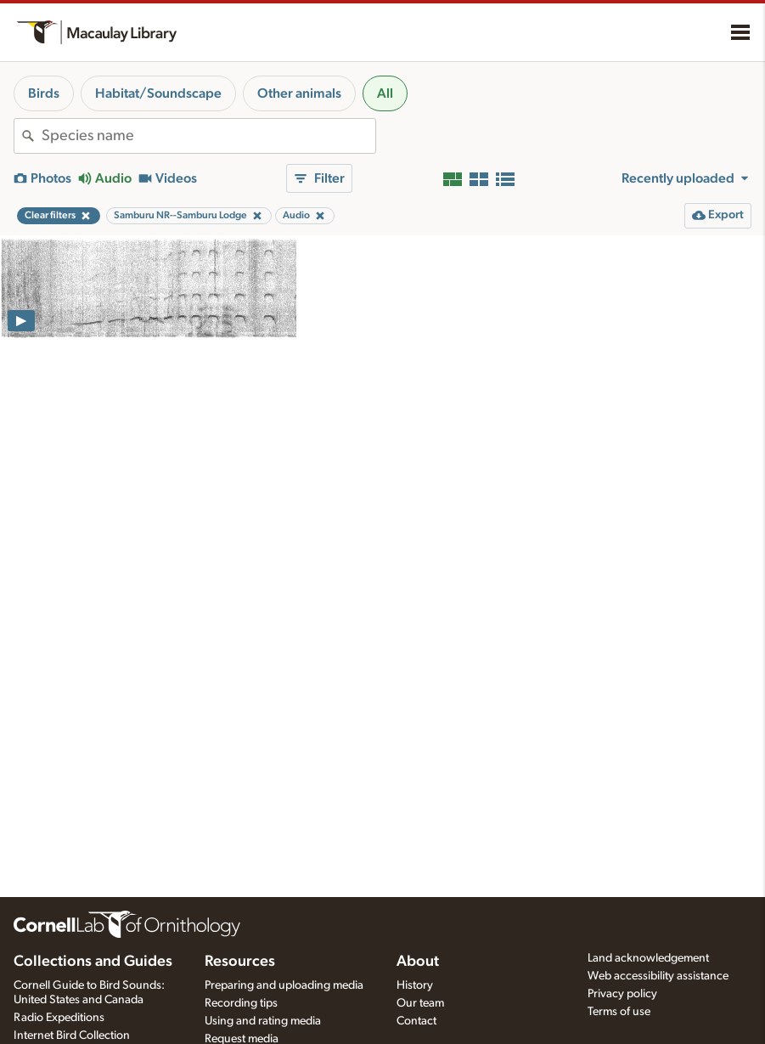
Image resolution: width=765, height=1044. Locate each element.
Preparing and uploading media (284, 985)
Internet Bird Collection (72, 1035)
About (418, 961)
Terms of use (619, 1012)
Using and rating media (263, 1021)
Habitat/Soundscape (158, 93)
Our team (420, 1003)
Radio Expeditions (59, 1018)
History (415, 985)
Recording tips (241, 1003)
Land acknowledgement (648, 958)
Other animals (299, 93)
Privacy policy (622, 994)
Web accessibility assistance (658, 976)
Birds (43, 93)
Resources (240, 961)
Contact (416, 1021)
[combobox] (208, 136)
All (385, 93)
